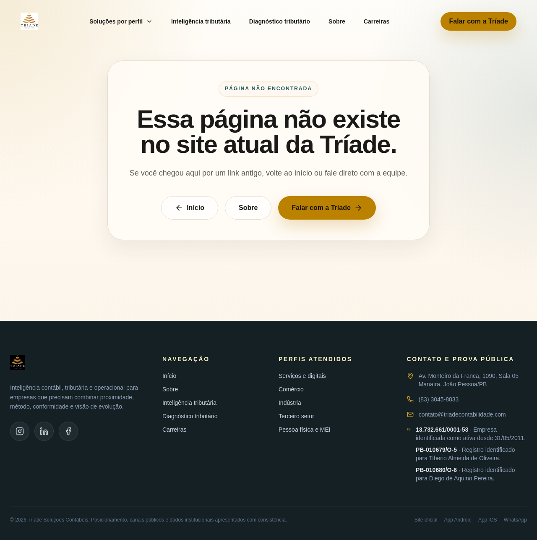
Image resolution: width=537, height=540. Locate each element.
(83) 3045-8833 (439, 399)
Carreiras (377, 21)
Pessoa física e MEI (305, 429)
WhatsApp (515, 520)
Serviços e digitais (302, 375)
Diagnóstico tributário (279, 21)
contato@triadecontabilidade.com (462, 414)
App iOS (487, 520)
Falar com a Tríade (478, 21)
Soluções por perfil (121, 21)
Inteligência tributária (201, 21)
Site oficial (426, 520)
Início (189, 208)
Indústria (290, 402)
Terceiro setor (296, 416)
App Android (458, 520)
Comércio (291, 389)
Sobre (336, 21)
